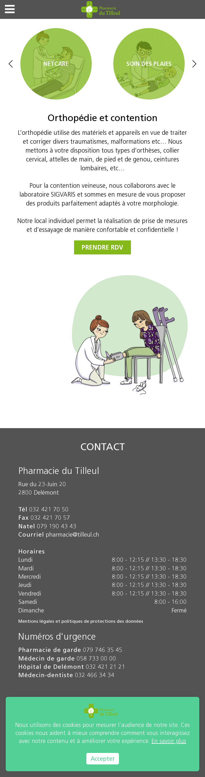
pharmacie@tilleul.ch (72, 534)
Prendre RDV (102, 247)
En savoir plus (169, 741)
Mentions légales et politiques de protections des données (80, 621)
